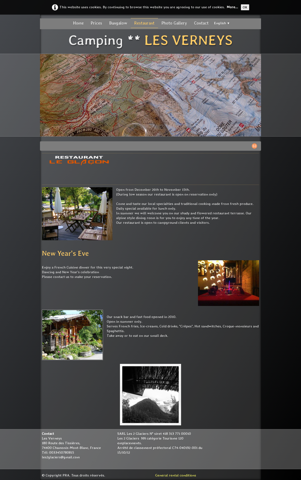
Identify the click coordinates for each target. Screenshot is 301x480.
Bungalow (118, 22)
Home (78, 22)
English (222, 23)
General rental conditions (175, 475)
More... (232, 7)
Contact (201, 22)
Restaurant (144, 22)
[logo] (150, 40)
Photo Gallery (174, 22)
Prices (96, 22)
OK (245, 7)
